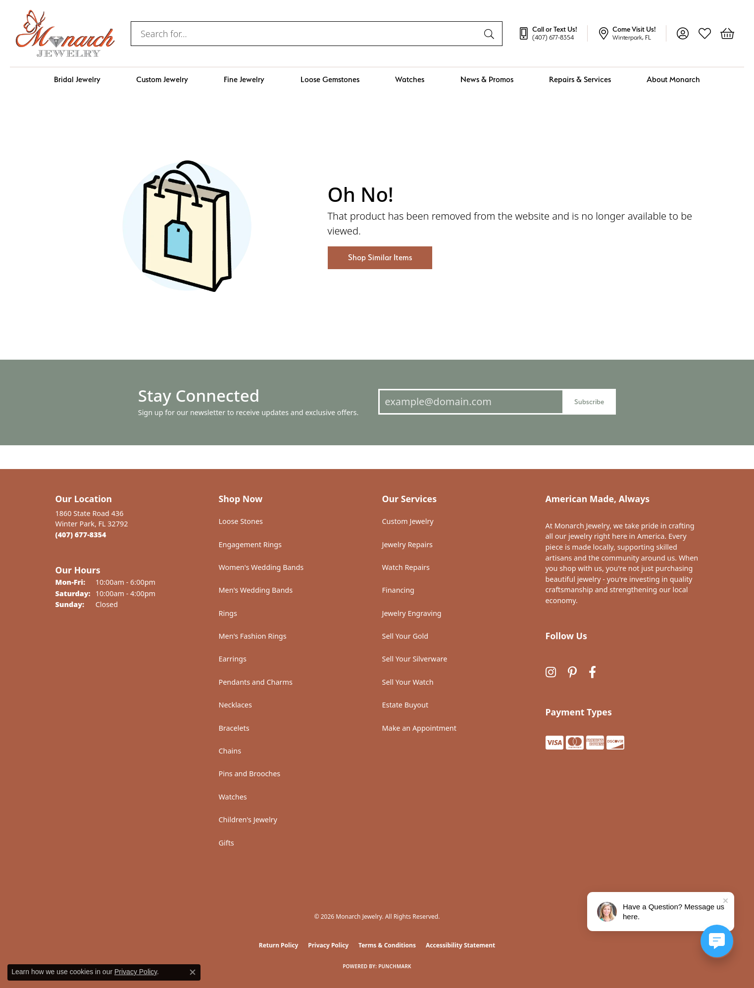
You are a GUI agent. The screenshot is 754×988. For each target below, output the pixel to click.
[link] (552, 34)
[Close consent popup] (193, 972)
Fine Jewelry (244, 79)
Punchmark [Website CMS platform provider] (394, 966)
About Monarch (673, 79)
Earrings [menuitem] (233, 658)
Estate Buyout (405, 704)
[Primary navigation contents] (377, 79)
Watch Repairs (406, 567)
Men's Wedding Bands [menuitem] (256, 590)
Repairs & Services (580, 79)
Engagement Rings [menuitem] (250, 544)
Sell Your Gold (405, 636)
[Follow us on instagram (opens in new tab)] (551, 672)
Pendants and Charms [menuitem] (256, 682)
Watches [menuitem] (233, 796)
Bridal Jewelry (77, 79)
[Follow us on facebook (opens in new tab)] (592, 672)
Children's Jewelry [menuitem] (248, 819)
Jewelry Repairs (407, 544)
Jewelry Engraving (412, 613)
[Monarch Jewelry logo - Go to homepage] (65, 33)
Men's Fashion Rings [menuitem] (253, 636)
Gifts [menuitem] (226, 842)
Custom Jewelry (162, 79)
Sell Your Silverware (415, 658)
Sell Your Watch (408, 682)
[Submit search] (490, 34)
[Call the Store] (80, 534)
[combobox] (305, 34)
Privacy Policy (328, 945)
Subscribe (589, 401)
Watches (409, 79)
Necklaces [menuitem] (235, 704)
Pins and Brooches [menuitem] (250, 773)
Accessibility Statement (460, 945)
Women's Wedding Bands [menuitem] (261, 567)
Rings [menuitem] (228, 613)
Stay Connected (198, 395)
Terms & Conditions (387, 945)
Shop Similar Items (380, 257)
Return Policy (279, 945)
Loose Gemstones (330, 79)
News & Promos (486, 79)
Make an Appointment (419, 728)
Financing (398, 590)
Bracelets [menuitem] (234, 728)
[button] (682, 34)
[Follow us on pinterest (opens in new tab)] (572, 672)
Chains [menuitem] (230, 750)
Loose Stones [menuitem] (241, 521)
